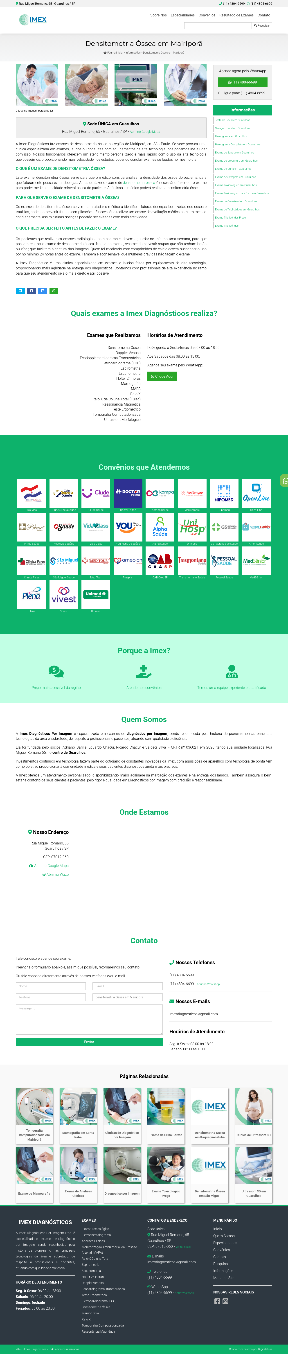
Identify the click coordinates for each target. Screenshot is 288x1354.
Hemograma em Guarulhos (231, 136)
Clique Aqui (162, 376)
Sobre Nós (158, 15)
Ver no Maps (183, 1246)
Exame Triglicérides (226, 225)
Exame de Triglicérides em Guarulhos (237, 209)
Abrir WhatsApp (184, 1293)
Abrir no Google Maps (145, 131)
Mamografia (90, 1313)
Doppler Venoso (93, 1283)
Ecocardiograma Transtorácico (103, 1289)
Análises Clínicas (93, 1241)
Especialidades (183, 15)
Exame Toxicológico (95, 1229)
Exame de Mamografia (34, 1193)
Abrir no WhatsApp (208, 984)
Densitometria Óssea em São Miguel (210, 1193)
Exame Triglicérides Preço (230, 217)
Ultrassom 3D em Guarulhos (254, 1193)
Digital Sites (265, 1349)
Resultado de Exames (236, 15)
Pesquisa (220, 1264)
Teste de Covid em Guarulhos (232, 120)
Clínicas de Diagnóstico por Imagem (122, 1135)
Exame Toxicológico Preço (166, 1193)
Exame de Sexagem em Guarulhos (235, 177)
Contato (264, 15)
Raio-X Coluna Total (95, 1258)
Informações (133, 52)
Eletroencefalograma (96, 1235)
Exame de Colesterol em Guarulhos (236, 201)
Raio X (86, 1319)
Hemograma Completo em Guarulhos (237, 144)
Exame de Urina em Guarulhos (233, 168)
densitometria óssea (139, 183)
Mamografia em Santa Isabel (78, 1135)
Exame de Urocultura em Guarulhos (236, 160)
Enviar (89, 1042)
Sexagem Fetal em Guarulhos (232, 128)
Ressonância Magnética (98, 1331)
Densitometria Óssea (96, 1307)
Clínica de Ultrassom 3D (254, 1135)
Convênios (207, 15)
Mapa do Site (223, 1278)
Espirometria (90, 1264)
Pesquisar (262, 25)
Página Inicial (113, 52)
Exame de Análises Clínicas (78, 1193)
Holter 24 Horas (93, 1277)
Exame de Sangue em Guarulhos (234, 152)
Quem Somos (224, 1236)
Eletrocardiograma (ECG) (99, 1301)
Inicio (217, 1229)
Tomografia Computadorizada (103, 1325)
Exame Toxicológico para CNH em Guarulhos (242, 193)
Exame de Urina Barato (166, 1135)
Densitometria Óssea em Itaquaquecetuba (210, 1135)
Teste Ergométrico (94, 1295)
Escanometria (91, 1271)
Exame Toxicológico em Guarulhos (236, 185)
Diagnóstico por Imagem (122, 1193)
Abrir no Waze (57, 874)
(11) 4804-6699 (259, 3)
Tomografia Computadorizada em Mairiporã (34, 1135)
